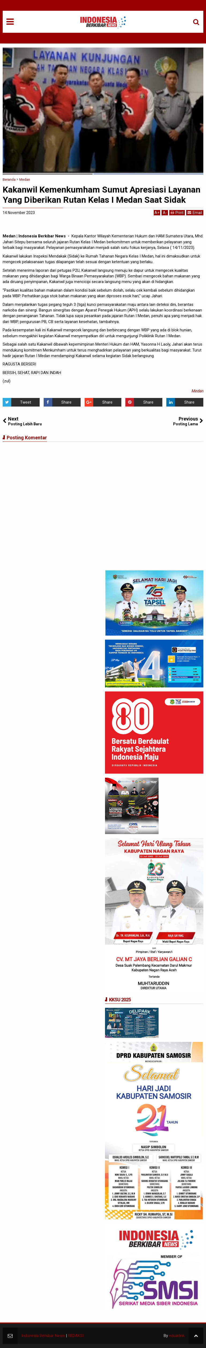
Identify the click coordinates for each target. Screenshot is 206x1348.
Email (195, 212)
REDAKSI (76, 1335)
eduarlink (177, 1335)
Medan (197, 391)
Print (177, 212)
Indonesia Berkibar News (43, 1335)
